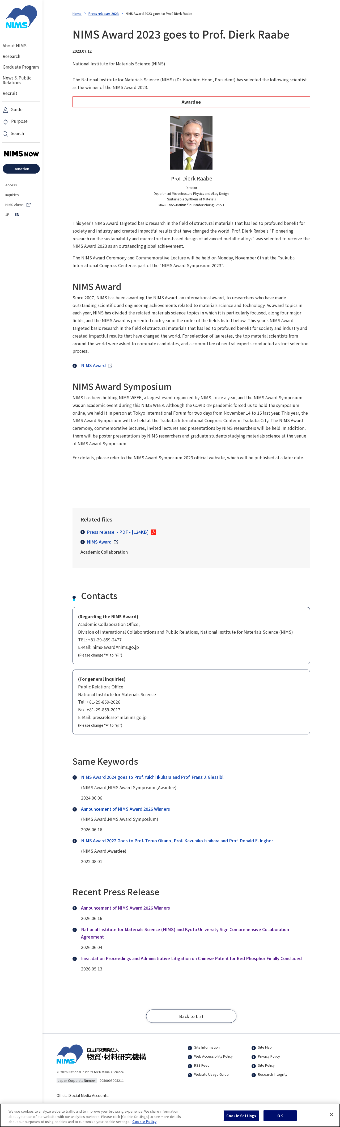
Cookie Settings (241, 1118)
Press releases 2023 (103, 13)
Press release (114, 532)
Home (77, 13)
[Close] (331, 1118)
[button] (191, 1016)
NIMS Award (96, 542)
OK (280, 1118)
